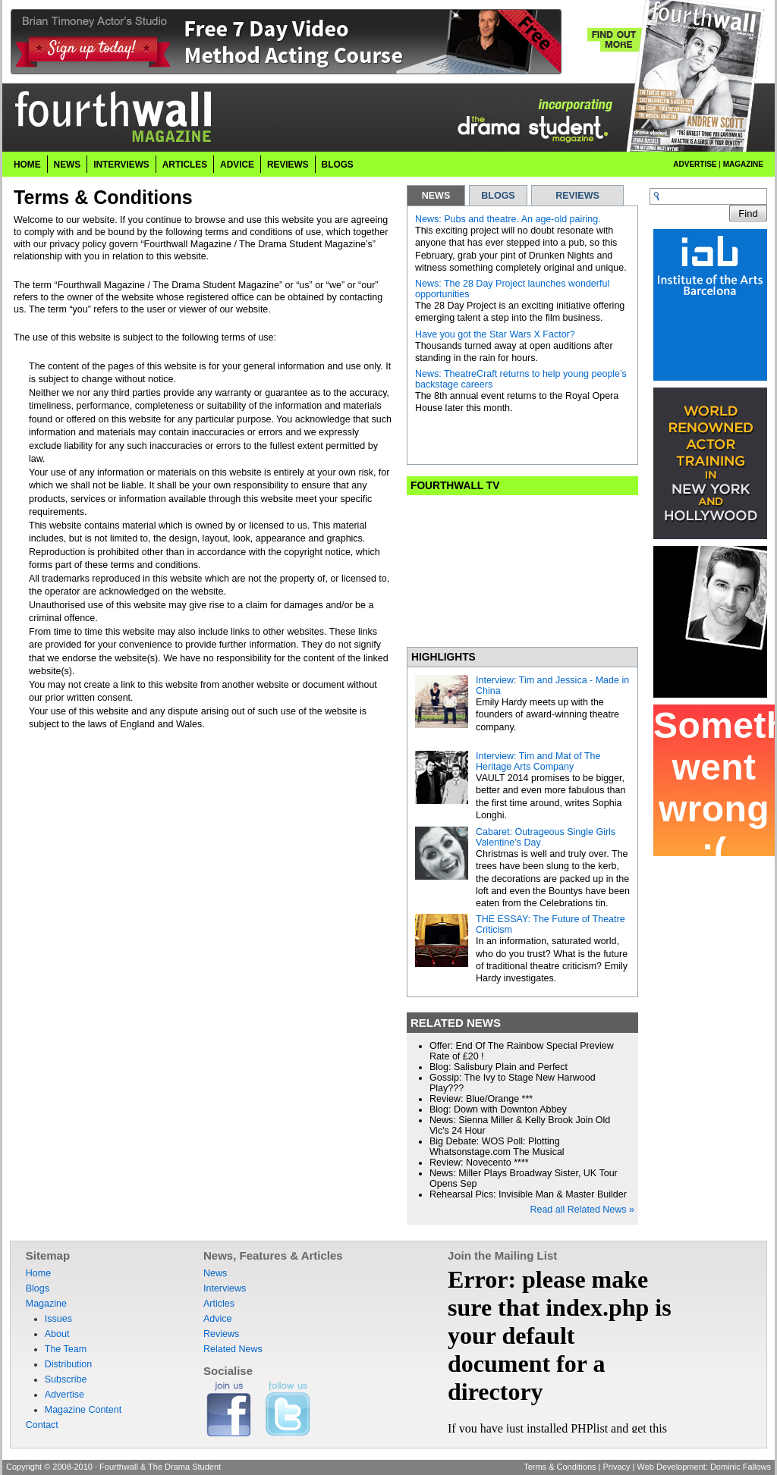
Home (27, 164)
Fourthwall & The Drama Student (160, 1466)
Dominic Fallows (740, 1466)
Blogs (338, 164)
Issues (58, 1318)
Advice (237, 164)
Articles (184, 164)
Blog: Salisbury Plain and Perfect (498, 1067)
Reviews (288, 164)
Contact (42, 1425)
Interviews (121, 164)
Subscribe (66, 1379)
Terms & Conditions (560, 1466)
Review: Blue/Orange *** (481, 1099)
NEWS (436, 195)
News (67, 164)
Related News (233, 1349)
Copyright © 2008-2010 (49, 1466)
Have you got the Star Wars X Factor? (495, 334)
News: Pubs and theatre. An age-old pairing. (508, 219)
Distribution (69, 1364)
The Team (66, 1349)
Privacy (616, 1466)
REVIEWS (577, 195)
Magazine (743, 164)
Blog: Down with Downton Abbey (498, 1109)
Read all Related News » (582, 1209)
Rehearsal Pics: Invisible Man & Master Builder (528, 1194)
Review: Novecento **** (479, 1162)
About (57, 1334)
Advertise (694, 164)
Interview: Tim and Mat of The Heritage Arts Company (538, 761)
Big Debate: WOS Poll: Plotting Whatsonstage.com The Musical (497, 1146)
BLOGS (497, 195)
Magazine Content (83, 1409)
